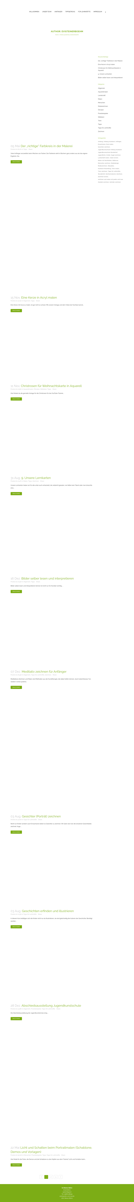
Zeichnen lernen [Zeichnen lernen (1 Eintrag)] (103, 176)
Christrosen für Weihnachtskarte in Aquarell (51, 386)
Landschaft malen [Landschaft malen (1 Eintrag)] (103, 157)
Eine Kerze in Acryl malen (39, 297)
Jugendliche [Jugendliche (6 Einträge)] (102, 155)
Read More (16, 161)
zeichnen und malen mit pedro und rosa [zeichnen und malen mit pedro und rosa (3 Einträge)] (110, 179)
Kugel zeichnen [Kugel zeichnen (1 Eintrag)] (116, 155)
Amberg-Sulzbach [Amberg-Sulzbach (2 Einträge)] (109, 141)
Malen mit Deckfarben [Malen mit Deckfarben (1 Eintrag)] (105, 160)
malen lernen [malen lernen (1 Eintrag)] (114, 157)
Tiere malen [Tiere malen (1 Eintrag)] (115, 168)
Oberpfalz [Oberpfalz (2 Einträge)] (111, 166)
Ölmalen (37, 389)
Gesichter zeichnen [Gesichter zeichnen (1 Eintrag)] (104, 147)
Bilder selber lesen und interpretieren (47, 578)
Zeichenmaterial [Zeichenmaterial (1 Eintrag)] (111, 174)
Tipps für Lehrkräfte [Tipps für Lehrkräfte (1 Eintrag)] (114, 171)
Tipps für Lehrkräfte (37, 675)
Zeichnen (36, 481)
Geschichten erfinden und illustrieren (48, 911)
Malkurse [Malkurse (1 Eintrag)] (115, 160)
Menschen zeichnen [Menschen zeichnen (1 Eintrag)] (104, 163)
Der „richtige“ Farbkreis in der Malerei (46, 146)
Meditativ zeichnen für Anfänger (44, 671)
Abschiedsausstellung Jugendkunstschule (51, 1005)
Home (57, 34)
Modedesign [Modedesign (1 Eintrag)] (115, 163)
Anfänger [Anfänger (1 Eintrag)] (118, 141)
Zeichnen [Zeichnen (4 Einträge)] (119, 174)
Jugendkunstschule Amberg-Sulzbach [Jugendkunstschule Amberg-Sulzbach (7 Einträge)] (110, 149)
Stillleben (43, 389)
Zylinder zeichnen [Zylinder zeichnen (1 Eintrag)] (115, 182)
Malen (25, 481)
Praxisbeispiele (36, 1009)
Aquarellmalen (28, 389)
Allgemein (26, 301)
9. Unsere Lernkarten (36, 478)
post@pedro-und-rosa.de (67, 1196)
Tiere (99, 121)
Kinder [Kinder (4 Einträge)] (108, 155)
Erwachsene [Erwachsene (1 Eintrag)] (102, 144)
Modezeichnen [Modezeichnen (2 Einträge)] (102, 166)
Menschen (27, 1155)
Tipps (25, 149)
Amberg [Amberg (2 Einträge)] (100, 141)
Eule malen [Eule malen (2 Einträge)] (109, 144)
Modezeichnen (103, 106)
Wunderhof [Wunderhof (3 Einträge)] (101, 174)
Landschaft (101, 95)
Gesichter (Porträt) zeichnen (41, 816)
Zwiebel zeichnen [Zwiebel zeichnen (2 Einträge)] (103, 182)
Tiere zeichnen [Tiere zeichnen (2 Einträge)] (102, 171)
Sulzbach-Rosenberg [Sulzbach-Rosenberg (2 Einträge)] (104, 168)
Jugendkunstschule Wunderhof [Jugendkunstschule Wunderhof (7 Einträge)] (107, 152)
